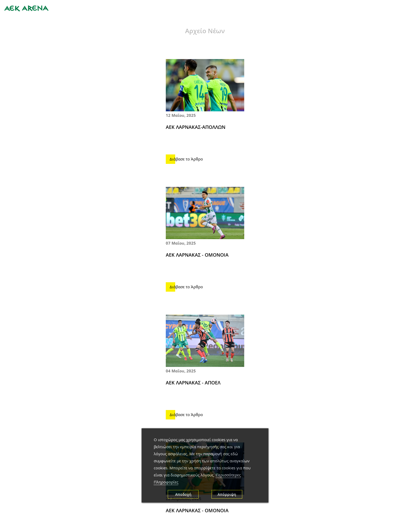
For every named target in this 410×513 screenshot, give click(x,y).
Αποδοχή (183, 494)
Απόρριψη (227, 494)
